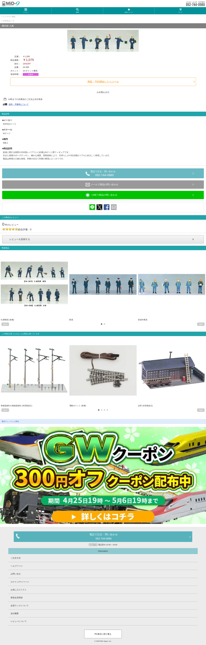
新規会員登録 (17, 597)
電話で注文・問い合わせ (104, 173)
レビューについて (19, 621)
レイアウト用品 (9, 17)
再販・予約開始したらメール (103, 81)
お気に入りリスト (19, 590)
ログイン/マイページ (20, 582)
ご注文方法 (16, 558)
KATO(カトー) (8, 21)
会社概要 (15, 613)
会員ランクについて (20, 605)
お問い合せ (16, 574)
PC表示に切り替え (103, 634)
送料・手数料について (19, 104)
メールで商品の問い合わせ (102, 185)
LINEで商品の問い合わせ (101, 195)
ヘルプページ (17, 566)
